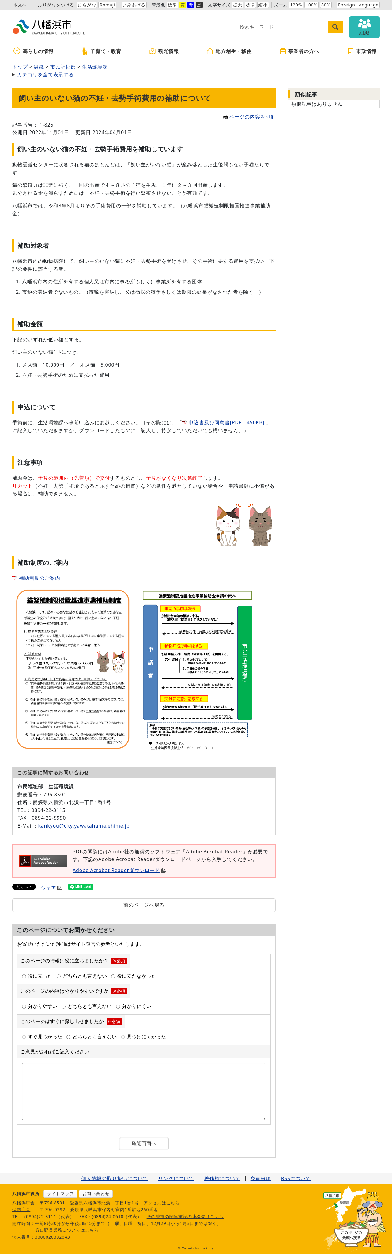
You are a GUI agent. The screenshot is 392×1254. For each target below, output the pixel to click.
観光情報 (164, 51)
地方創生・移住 (229, 51)
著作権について (222, 1178)
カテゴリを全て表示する (45, 74)
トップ (20, 66)
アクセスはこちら (162, 1203)
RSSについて (296, 1178)
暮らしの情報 (33, 51)
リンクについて (176, 1178)
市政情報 (362, 51)
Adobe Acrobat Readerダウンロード (119, 870)
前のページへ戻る (143, 904)
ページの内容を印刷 (249, 116)
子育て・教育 (101, 51)
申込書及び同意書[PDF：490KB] (226, 422)
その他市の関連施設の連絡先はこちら (185, 1216)
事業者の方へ (299, 51)
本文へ (20, 5)
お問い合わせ (96, 1193)
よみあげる (134, 5)
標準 (172, 5)
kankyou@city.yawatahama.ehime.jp (84, 825)
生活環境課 (95, 66)
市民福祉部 (63, 66)
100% (312, 5)
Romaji (107, 5)
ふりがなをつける (56, 5)
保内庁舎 (21, 1209)
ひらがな (87, 5)
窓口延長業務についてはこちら (67, 1230)
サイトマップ (60, 1193)
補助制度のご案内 (39, 578)
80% (325, 5)
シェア (51, 888)
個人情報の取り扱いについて (114, 1178)
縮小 (263, 5)
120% (296, 5)
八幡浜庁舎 (23, 1203)
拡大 (237, 5)
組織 (39, 66)
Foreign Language (358, 5)
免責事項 (261, 1178)
